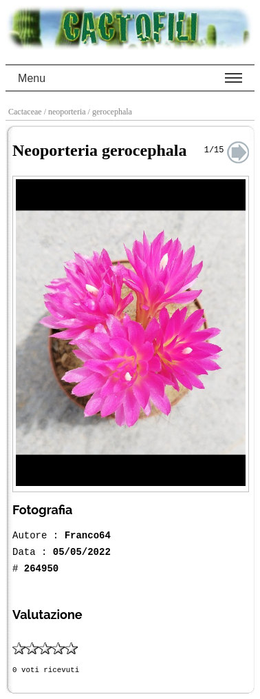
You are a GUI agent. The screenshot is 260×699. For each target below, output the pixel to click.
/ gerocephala (111, 111)
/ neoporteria (66, 111)
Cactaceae (26, 111)
